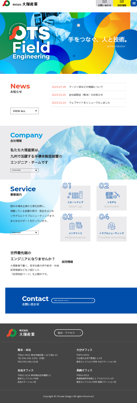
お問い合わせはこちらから (70, 301)
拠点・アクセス (66, 333)
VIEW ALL (19, 111)
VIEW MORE (21, 171)
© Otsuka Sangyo (63, 396)
